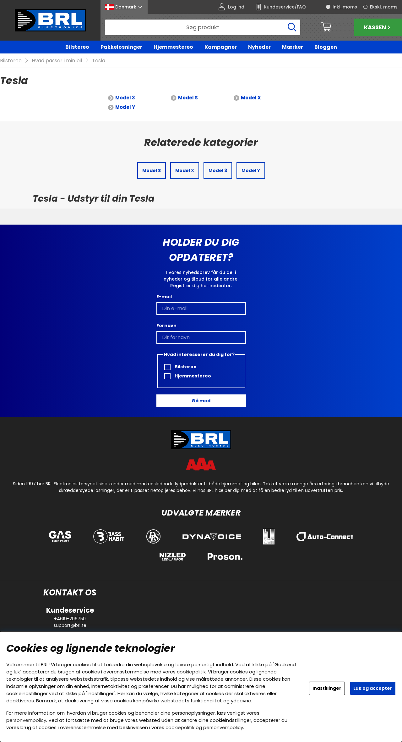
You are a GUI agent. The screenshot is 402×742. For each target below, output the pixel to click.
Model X (251, 98)
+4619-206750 (70, 619)
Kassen (378, 27)
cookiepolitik (191, 671)
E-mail (164, 296)
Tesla (98, 60)
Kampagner (220, 47)
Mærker (292, 47)
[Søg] (202, 27)
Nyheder (259, 47)
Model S (188, 98)
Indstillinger (326, 688)
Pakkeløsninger (121, 47)
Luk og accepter (372, 688)
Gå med (201, 401)
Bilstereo (77, 47)
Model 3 (125, 98)
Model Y (125, 107)
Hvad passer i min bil (57, 60)
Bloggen (325, 47)
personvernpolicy (26, 720)
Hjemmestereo (173, 47)
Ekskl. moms (384, 7)
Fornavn (166, 325)
